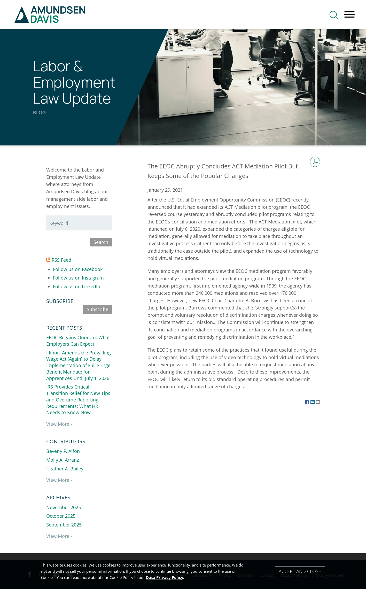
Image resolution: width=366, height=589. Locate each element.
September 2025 (64, 525)
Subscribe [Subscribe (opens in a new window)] (97, 309)
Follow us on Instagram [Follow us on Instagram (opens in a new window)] (78, 278)
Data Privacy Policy (164, 577)
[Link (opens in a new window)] (307, 402)
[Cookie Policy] (183, 571)
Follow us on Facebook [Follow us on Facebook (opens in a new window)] (78, 269)
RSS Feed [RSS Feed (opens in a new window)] (58, 260)
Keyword (58, 223)
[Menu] (349, 15)
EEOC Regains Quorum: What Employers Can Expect (78, 340)
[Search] (334, 15)
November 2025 (63, 507)
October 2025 (60, 516)
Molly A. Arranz (62, 460)
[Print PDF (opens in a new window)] (315, 162)
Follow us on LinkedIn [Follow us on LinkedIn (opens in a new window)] (76, 286)
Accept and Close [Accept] (300, 571)
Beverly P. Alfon (63, 451)
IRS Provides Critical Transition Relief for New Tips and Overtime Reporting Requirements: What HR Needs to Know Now (78, 399)
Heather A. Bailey (64, 469)
